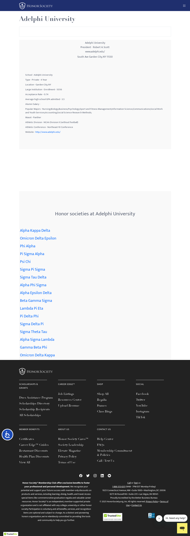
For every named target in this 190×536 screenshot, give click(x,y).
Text (136, 483)
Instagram (142, 411)
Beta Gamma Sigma (36, 300)
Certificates (26, 439)
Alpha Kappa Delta (35, 230)
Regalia (102, 399)
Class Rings (104, 411)
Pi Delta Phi (29, 316)
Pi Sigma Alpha (32, 254)
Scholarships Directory (34, 403)
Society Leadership (71, 445)
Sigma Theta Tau (33, 332)
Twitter (140, 399)
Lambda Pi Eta (31, 308)
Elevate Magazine (69, 450)
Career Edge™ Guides (34, 445)
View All (24, 462)
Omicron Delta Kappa (37, 355)
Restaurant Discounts (33, 450)
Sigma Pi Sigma (32, 269)
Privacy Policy (67, 456)
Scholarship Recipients (34, 409)
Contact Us (136, 505)
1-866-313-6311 (118, 486)
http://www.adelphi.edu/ (48, 132)
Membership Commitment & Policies (114, 453)
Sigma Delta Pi (32, 324)
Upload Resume (68, 405)
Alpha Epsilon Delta (36, 293)
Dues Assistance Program (36, 397)
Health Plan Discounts (34, 456)
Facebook (142, 394)
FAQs (100, 445)
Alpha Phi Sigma (33, 285)
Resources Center (69, 399)
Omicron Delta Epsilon (38, 238)
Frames (102, 405)
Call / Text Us (105, 460)
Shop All (103, 394)
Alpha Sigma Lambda (37, 339)
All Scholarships (30, 415)
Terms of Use (66, 462)
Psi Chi (25, 262)
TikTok (140, 417)
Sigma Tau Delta (33, 277)
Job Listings (66, 394)
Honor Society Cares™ (73, 439)
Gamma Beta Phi (33, 347)
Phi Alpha (27, 246)
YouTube (142, 405)
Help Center (105, 439)
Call (129, 483)
